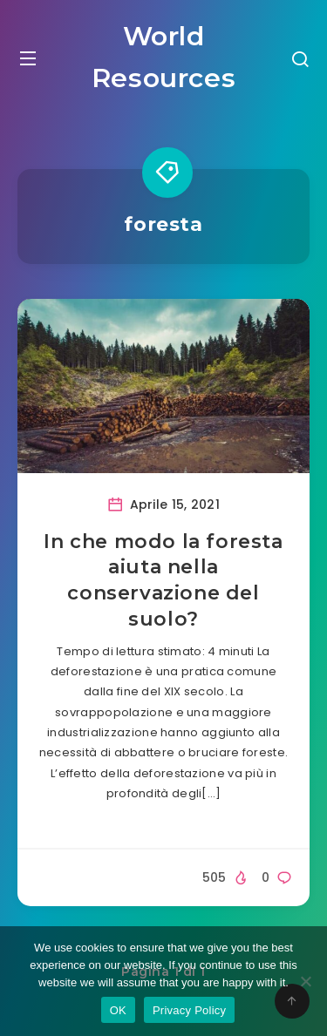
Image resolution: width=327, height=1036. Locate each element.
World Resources (163, 57)
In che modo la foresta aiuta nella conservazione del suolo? (163, 580)
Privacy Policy (189, 1010)
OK (118, 1010)
